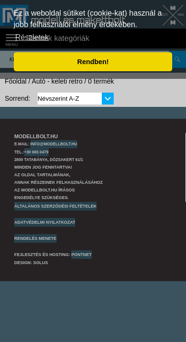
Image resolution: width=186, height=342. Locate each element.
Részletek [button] (32, 37)
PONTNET (81, 254)
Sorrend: (17, 98)
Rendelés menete (35, 238)
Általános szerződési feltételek (55, 206)
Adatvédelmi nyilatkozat (44, 222)
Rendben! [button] (92, 62)
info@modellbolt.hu (53, 144)
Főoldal (16, 81)
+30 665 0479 (36, 152)
